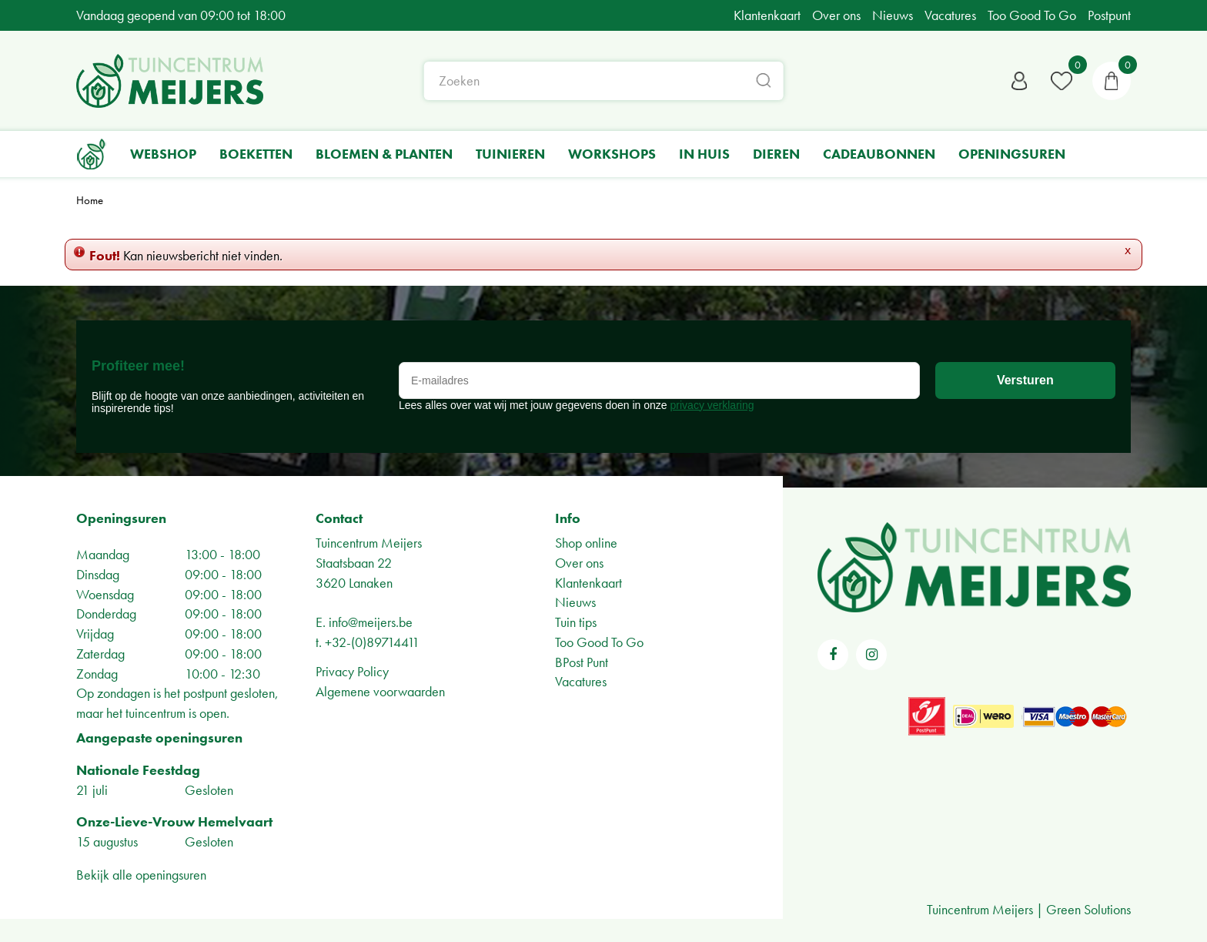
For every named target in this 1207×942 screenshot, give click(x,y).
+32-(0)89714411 (372, 642)
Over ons (579, 563)
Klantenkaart (588, 583)
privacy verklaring (712, 405)
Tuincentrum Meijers (369, 542)
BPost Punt (581, 662)
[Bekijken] (1111, 81)
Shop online (586, 542)
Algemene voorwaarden (380, 691)
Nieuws (575, 602)
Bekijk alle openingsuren (141, 874)
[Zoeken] (604, 81)
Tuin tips (576, 622)
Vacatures (581, 681)
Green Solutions (1088, 909)
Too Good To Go (599, 642)
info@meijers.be (371, 622)
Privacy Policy (352, 671)
